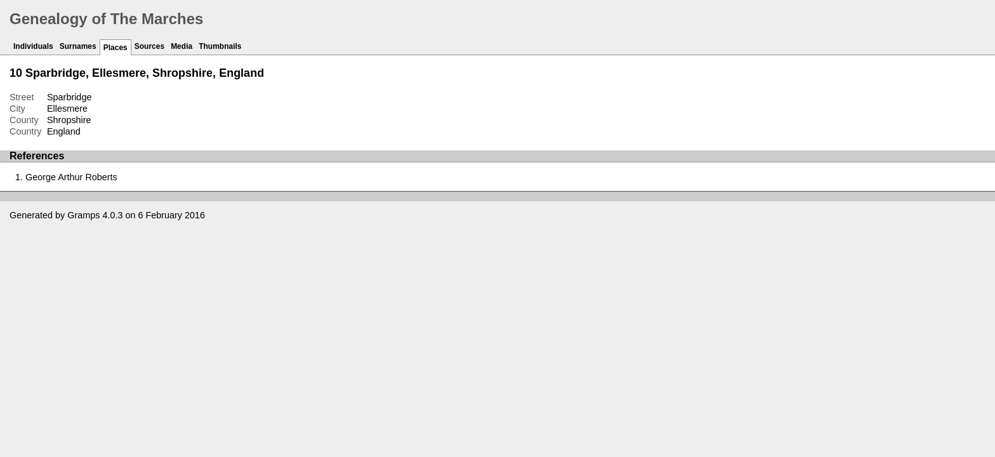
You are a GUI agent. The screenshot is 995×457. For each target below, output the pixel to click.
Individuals (33, 46)
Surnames (78, 46)
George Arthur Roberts (71, 177)
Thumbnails (220, 46)
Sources (149, 46)
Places (115, 47)
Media (181, 46)
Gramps (83, 215)
